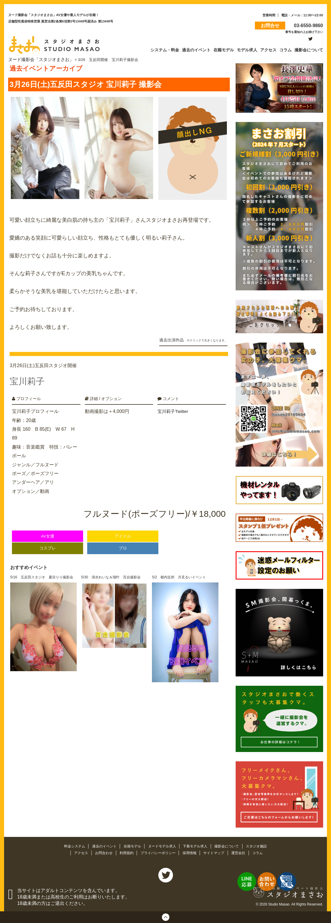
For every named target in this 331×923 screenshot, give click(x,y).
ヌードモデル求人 (162, 845)
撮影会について (231, 845)
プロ (123, 541)
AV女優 (47, 529)
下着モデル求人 (198, 845)
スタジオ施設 (262, 845)
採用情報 (191, 852)
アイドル (123, 529)
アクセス (76, 852)
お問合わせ (100, 852)
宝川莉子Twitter (173, 404)
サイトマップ (218, 852)
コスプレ (47, 541)
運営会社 (243, 852)
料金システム (69, 845)
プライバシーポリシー (158, 852)
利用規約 (124, 852)
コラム (263, 852)
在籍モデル (130, 845)
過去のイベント (101, 845)
